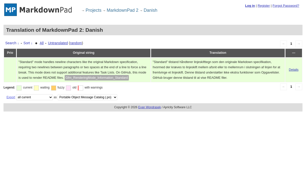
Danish (150, 10)
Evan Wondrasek (149, 107)
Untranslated (58, 43)
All (42, 43)
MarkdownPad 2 (122, 10)
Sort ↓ (28, 43)
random (76, 43)
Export (11, 97)
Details (294, 70)
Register (264, 6)
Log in (250, 6)
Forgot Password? (285, 6)
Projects (93, 10)
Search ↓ (12, 43)
